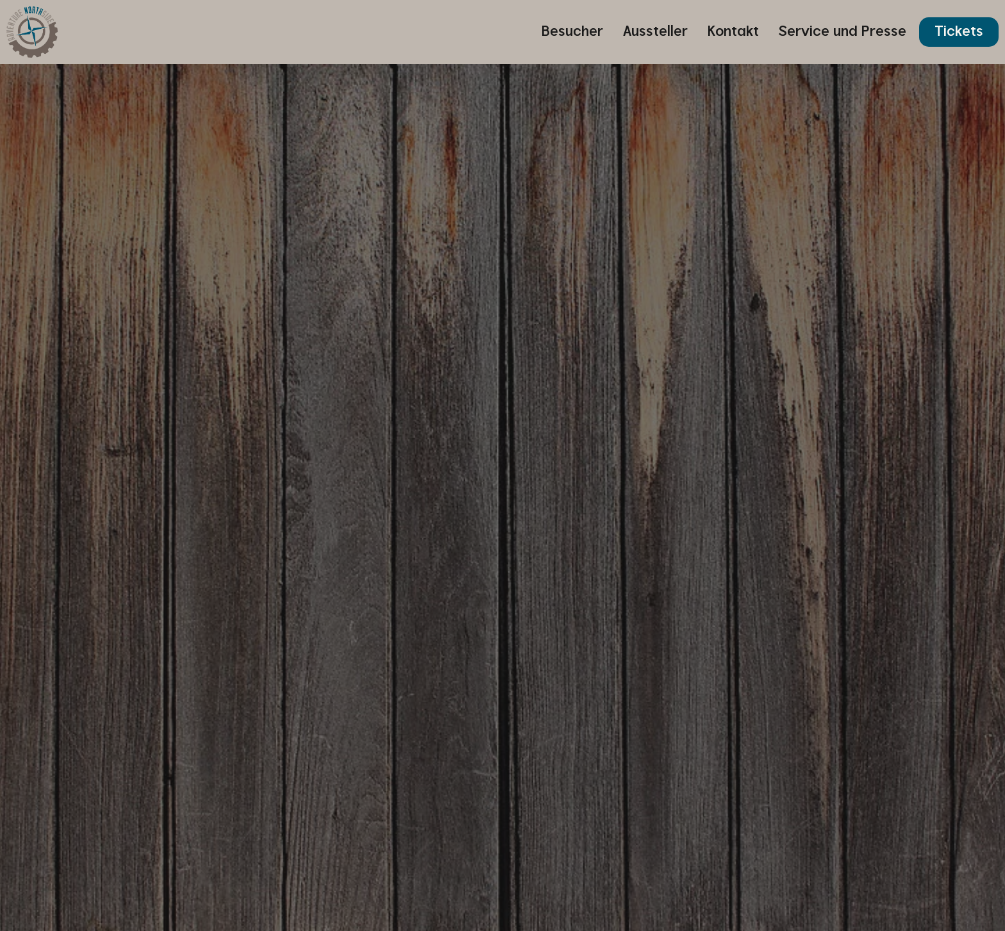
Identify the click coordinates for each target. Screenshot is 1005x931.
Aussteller (655, 32)
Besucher (572, 32)
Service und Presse (842, 32)
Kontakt (733, 32)
